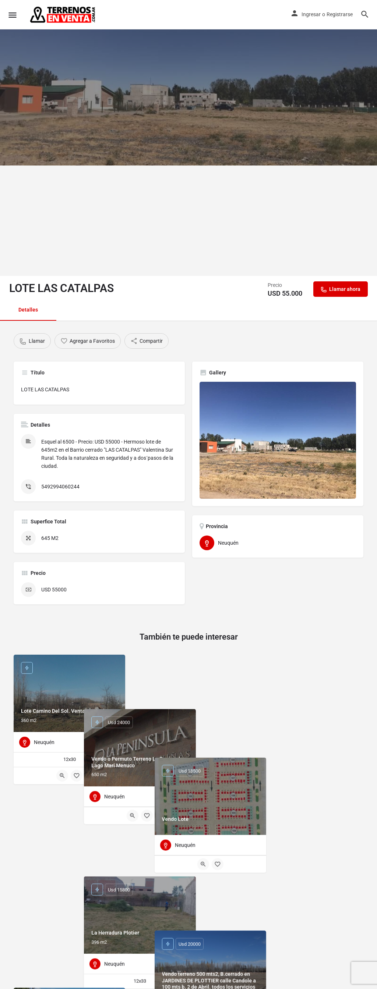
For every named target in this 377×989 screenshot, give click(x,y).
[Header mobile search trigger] (365, 14)
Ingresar (311, 14)
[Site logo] (63, 15)
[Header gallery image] (188, 83)
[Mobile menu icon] (12, 15)
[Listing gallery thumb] (278, 440)
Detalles (28, 310)
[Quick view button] (62, 776)
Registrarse (340, 14)
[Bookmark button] (76, 776)
